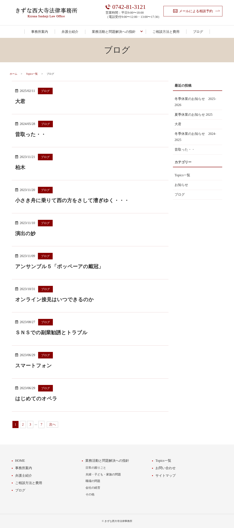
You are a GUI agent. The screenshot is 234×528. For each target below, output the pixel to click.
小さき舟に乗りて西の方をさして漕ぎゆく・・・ (72, 200)
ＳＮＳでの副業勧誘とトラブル (51, 332)
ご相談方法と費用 (165, 31)
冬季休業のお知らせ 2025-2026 (195, 102)
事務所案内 (39, 31)
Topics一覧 (32, 73)
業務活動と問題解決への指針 (114, 31)
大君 (20, 101)
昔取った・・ (30, 134)
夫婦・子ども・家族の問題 (103, 474)
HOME (20, 460)
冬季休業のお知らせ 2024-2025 (195, 137)
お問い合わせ (165, 468)
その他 (90, 494)
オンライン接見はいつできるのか (54, 299)
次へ (52, 424)
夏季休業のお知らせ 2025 (194, 114)
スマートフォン (33, 365)
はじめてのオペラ (36, 398)
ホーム (13, 73)
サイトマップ (165, 475)
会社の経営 (93, 487)
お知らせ (181, 185)
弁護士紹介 (70, 31)
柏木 (20, 167)
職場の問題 (93, 481)
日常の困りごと (96, 467)
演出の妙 (25, 233)
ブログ (198, 31)
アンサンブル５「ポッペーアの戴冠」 (59, 266)
